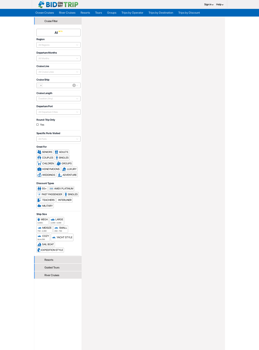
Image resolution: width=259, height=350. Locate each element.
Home (90, 20)
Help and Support (61, 331)
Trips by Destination (160, 12)
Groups (111, 12)
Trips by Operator (132, 12)
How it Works (122, 328)
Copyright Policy (156, 331)
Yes (43, 124)
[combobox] (57, 44)
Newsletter (57, 336)
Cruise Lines (119, 20)
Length (219, 109)
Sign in (209, 4)
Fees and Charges (93, 331)
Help (220, 4)
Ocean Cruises (44, 12)
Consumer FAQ (59, 328)
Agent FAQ (89, 328)
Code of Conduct (156, 335)
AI (57, 32)
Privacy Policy (155, 324)
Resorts (85, 12)
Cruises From (212, 49)
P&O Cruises (136, 20)
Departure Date (202, 109)
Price (186, 109)
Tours (98, 12)
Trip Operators (103, 20)
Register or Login (60, 324)
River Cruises (67, 12)
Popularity (173, 109)
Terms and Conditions (159, 328)
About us (120, 324)
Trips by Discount (189, 12)
